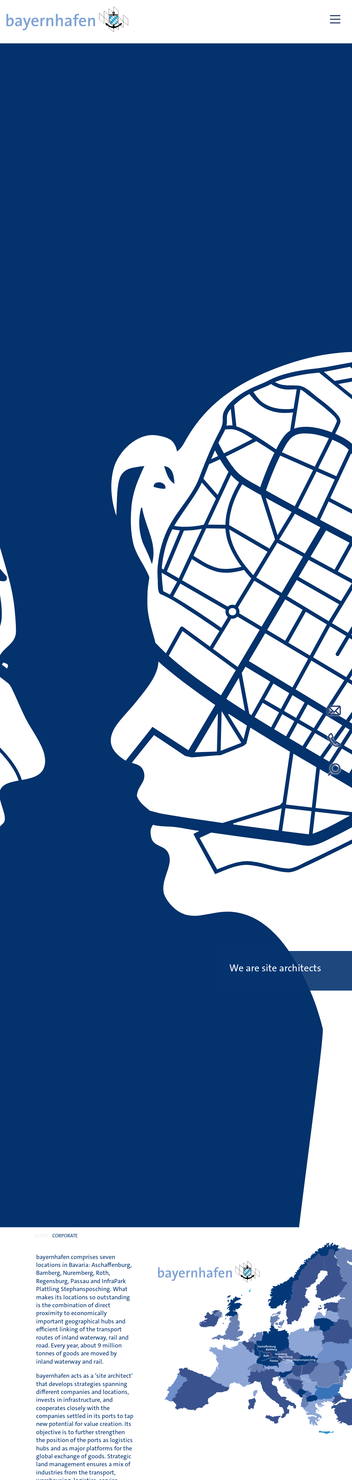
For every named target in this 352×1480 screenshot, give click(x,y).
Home (41, 1236)
